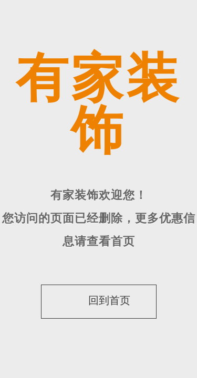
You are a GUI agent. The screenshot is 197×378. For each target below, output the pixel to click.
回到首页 (97, 300)
